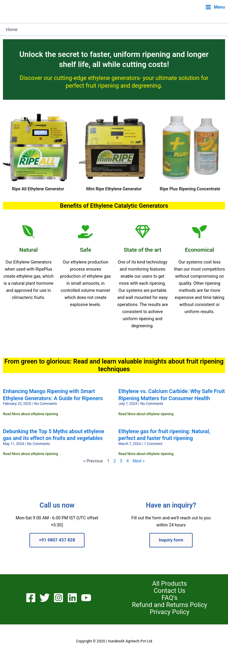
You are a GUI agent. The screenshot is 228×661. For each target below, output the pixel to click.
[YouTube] (86, 598)
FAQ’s (170, 597)
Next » (139, 461)
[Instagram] (58, 598)
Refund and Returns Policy (169, 604)
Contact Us (169, 590)
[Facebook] (31, 598)
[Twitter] (44, 598)
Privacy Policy (169, 612)
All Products (169, 583)
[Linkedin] (72, 598)
